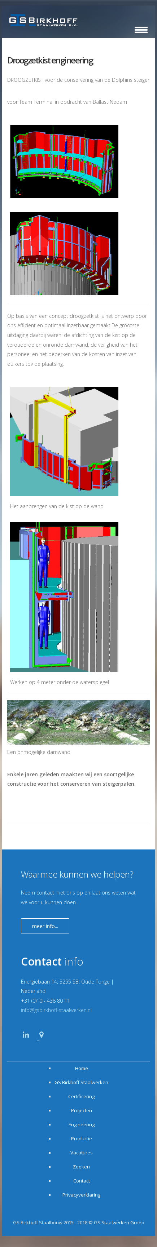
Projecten (81, 1110)
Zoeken (81, 1166)
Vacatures (81, 1152)
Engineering (82, 1124)
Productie (81, 1138)
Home (81, 1068)
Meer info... (45, 926)
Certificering (81, 1096)
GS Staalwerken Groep (119, 1222)
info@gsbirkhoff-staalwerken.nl (56, 1010)
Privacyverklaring (81, 1194)
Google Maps (42, 1040)
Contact (81, 1180)
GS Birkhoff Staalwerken (81, 1082)
